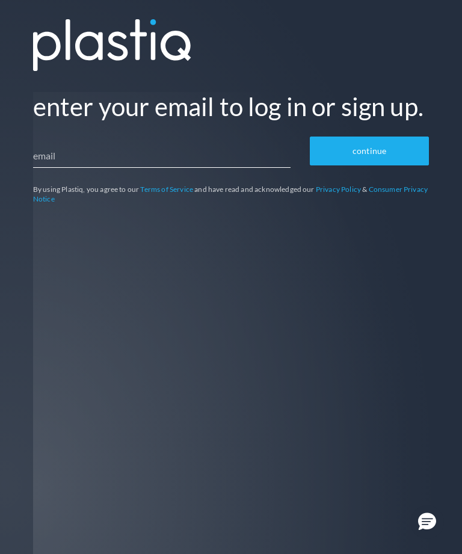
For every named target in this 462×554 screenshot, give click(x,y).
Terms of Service (166, 189)
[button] (427, 522)
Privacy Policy (338, 189)
